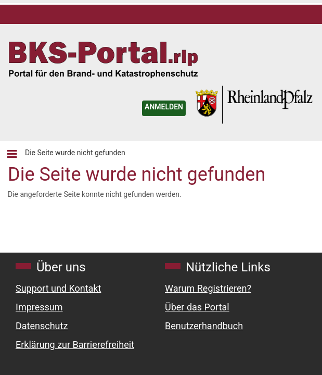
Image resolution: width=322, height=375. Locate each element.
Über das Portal (197, 307)
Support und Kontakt (58, 288)
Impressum (39, 307)
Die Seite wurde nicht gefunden (75, 152)
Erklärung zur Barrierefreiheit (75, 344)
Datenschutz (42, 325)
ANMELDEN (164, 107)
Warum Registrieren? (208, 288)
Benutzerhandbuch (204, 325)
